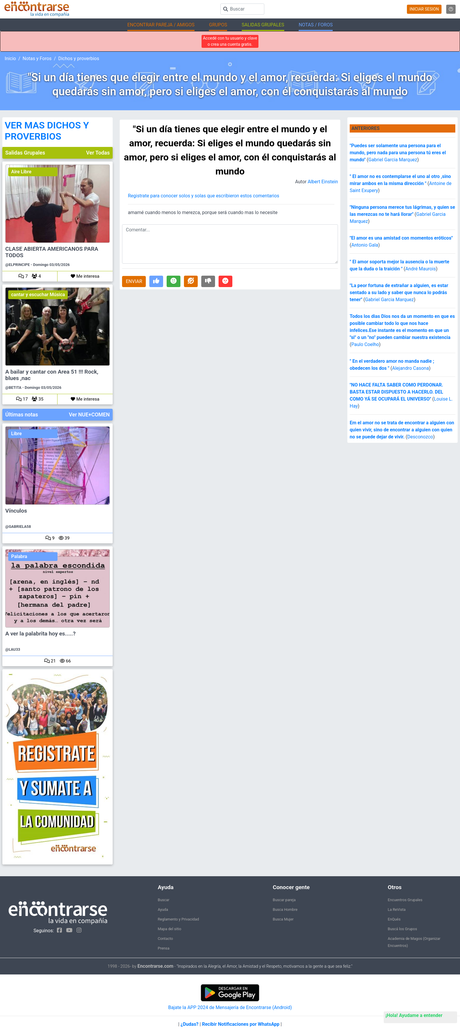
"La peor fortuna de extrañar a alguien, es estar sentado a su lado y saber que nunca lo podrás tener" (399, 292)
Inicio (10, 58)
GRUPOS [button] (218, 25)
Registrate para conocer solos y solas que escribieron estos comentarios (203, 196)
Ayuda (163, 909)
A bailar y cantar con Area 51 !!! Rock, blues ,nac (51, 375)
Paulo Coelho (365, 344)
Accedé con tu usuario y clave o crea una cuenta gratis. (230, 41)
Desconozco (420, 437)
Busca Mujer (283, 919)
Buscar (164, 900)
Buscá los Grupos (402, 929)
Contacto (165, 938)
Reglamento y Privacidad (178, 919)
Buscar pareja (284, 900)
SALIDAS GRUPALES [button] (263, 25)
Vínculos (16, 511)
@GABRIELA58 (18, 526)
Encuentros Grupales (405, 900)
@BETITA (13, 387)
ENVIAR (134, 281)
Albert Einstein (323, 181)
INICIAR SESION (424, 9)
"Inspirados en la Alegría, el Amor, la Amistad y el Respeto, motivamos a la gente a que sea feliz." (264, 966)
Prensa (164, 948)
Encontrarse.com (155, 966)
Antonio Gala (364, 245)
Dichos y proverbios (78, 58)
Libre (16, 433)
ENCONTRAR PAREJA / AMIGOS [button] (161, 25)
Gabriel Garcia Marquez (392, 159)
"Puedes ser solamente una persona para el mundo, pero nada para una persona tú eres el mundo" (398, 152)
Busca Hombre (285, 909)
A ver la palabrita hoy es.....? (40, 633)
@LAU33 (12, 649)
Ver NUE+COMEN (89, 414)
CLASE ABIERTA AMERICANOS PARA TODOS (51, 252)
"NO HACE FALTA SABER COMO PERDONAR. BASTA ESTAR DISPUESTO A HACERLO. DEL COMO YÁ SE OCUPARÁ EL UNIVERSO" (396, 392)
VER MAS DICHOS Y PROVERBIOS (47, 131)
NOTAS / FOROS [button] (316, 25)
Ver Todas (98, 153)
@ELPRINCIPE (17, 264)
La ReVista (397, 909)
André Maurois (420, 269)
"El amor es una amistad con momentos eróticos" (401, 238)
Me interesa (85, 276)
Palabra (19, 556)
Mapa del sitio (169, 929)
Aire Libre (21, 171)
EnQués (394, 919)
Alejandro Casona (410, 368)
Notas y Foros (37, 58)
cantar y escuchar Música (38, 294)
